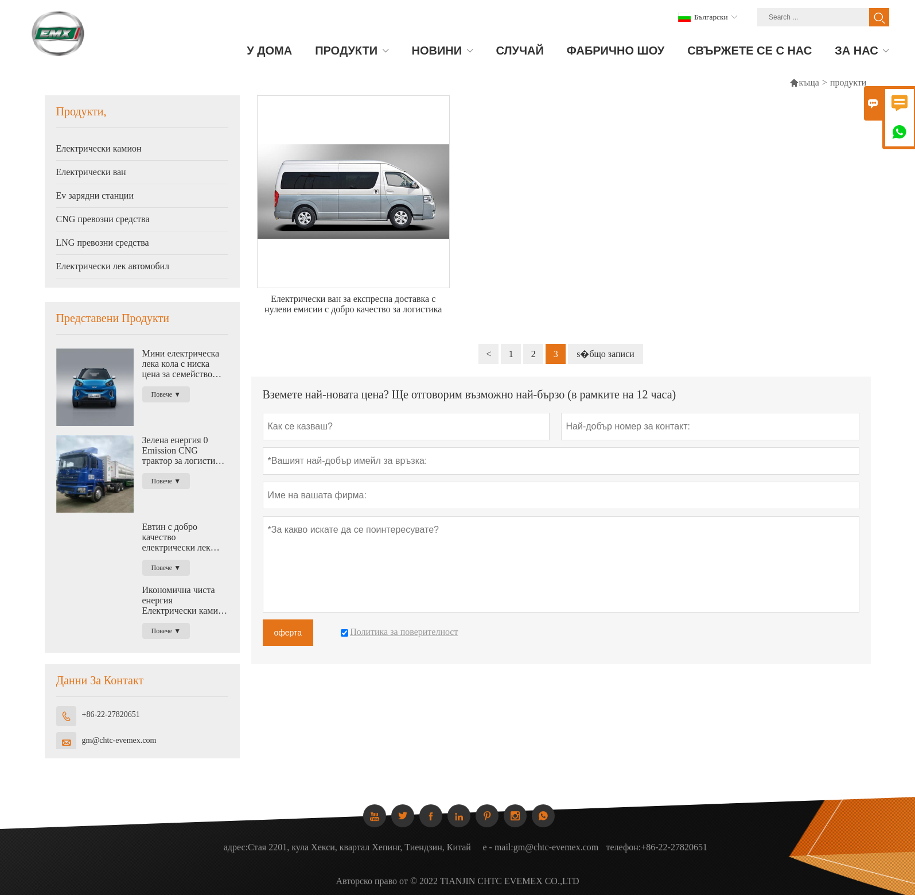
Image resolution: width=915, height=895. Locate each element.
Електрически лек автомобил (113, 266)
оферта (288, 632)
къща (809, 82)
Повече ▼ (166, 394)
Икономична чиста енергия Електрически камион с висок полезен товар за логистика (185, 600)
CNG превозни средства (103, 219)
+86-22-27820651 (111, 714)
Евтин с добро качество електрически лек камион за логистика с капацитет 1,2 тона (182, 537)
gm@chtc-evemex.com (119, 740)
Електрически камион (99, 148)
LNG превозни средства (102, 242)
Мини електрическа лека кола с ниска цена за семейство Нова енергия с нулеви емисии (181, 363)
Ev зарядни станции (95, 195)
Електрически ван (91, 172)
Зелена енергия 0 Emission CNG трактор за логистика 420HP (183, 450)
